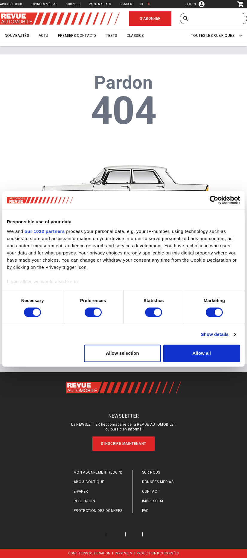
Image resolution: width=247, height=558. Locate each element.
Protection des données (98, 511)
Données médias (44, 4)
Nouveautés (17, 36)
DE (142, 4)
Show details (215, 334)
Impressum (152, 501)
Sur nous (73, 4)
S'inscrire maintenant (123, 444)
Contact (150, 491)
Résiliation (84, 501)
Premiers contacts (77, 36)
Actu (43, 36)
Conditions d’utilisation (89, 553)
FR (148, 4)
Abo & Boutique (11, 4)
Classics (135, 36)
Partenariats (100, 4)
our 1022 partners (45, 231)
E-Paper (125, 4)
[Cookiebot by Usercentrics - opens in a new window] (214, 199)
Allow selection (122, 353)
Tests (111, 36)
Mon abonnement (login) (98, 472)
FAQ (145, 511)
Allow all (201, 353)
